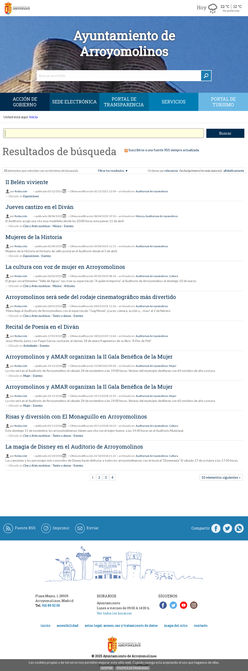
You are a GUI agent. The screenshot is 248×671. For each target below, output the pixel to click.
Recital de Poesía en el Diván (42, 326)
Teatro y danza (62, 316)
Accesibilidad (67, 625)
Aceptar (106, 668)
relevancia (171, 170)
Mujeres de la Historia (33, 237)
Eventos (69, 226)
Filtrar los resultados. (111, 170)
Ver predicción (230, 10)
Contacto (200, 625)
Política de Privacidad (132, 668)
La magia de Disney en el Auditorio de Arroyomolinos (74, 446)
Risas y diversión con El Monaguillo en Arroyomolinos (76, 416)
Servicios (174, 102)
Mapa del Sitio (175, 625)
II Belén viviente (26, 182)
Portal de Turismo (223, 102)
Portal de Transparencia (124, 102)
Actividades (30, 345)
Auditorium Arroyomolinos (152, 191)
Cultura (173, 276)
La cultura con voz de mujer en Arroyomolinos (65, 266)
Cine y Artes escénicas (36, 226)
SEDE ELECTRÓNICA (74, 102)
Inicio (33, 117)
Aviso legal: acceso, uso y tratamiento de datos (121, 625)
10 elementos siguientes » (220, 477)
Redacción (21, 191)
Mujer (172, 365)
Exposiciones (31, 196)
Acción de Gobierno (25, 102)
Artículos (69, 286)
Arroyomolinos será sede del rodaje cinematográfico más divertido (90, 297)
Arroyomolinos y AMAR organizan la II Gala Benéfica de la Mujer (89, 356)
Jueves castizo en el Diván (39, 207)
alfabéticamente (233, 170)
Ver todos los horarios (114, 613)
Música (140, 216)
